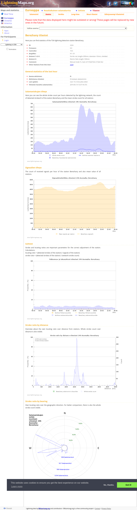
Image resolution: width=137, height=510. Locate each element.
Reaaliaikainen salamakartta (57, 10)
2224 (71, 65)
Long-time (75, 14)
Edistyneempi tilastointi (114, 14)
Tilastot (95, 10)
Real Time (8, 14)
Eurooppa (9, 18)
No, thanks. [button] (109, 485)
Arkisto (81, 10)
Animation (13, 49)
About (6, 33)
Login (6, 40)
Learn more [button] (16, 486)
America (8, 23)
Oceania (8, 20)
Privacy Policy (106, 508)
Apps (6, 30)
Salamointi (34, 14)
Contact (97, 508)
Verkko (61, 14)
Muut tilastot (92, 14)
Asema (48, 14)
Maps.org (17, 2)
